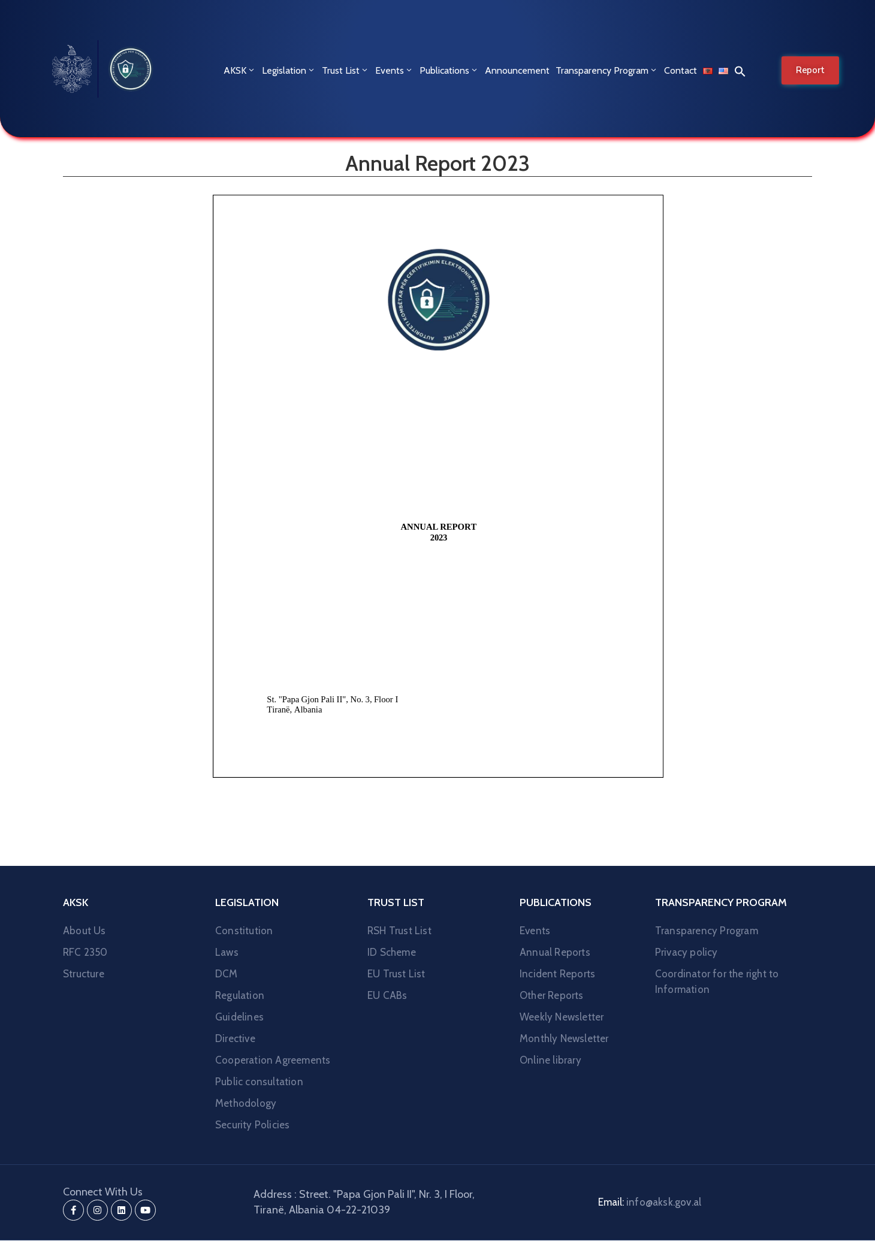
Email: (649, 1202)
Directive (235, 1038)
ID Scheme (391, 952)
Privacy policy (686, 952)
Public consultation (259, 1082)
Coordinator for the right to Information (717, 981)
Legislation (289, 70)
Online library (550, 1060)
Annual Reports (555, 952)
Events (394, 70)
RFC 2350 (85, 952)
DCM (226, 974)
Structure (83, 974)
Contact (680, 70)
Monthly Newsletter (564, 1038)
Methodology (245, 1103)
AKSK (240, 70)
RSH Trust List (399, 931)
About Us (84, 931)
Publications (449, 70)
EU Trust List (396, 974)
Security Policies (252, 1125)
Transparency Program (607, 70)
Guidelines (239, 1017)
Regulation (239, 995)
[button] (737, 71)
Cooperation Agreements (272, 1060)
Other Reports (552, 995)
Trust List (345, 70)
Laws (227, 952)
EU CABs (387, 995)
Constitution (244, 931)
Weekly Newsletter (562, 1017)
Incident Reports (557, 974)
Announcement (517, 70)
